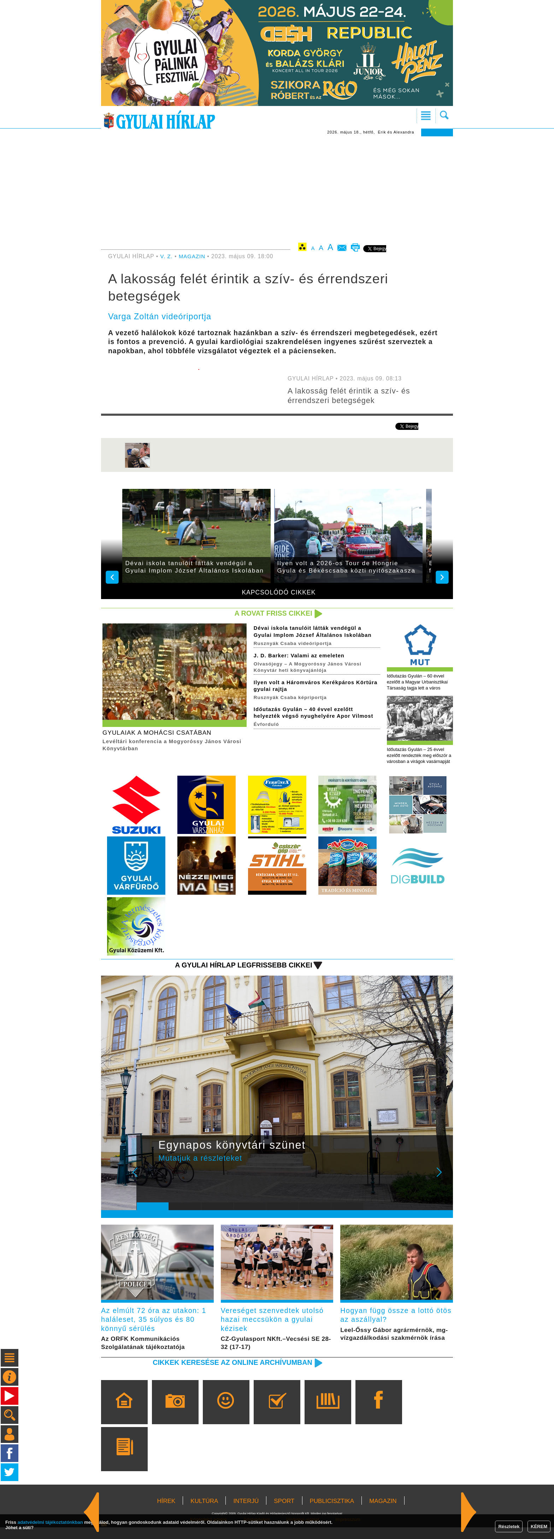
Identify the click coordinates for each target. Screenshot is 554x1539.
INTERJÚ (246, 1512)
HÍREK (166, 1512)
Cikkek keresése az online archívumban (227, 1374)
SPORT (284, 1512)
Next (443, 1186)
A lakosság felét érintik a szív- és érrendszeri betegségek (352, 395)
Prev (147, 1186)
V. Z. (166, 256)
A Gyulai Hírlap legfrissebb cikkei (239, 974)
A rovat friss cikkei (271, 613)
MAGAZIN (193, 256)
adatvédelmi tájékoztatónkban (50, 1522)
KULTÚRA (204, 1512)
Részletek (508, 1526)
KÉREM (539, 1526)
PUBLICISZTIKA (332, 1512)
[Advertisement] (277, 189)
